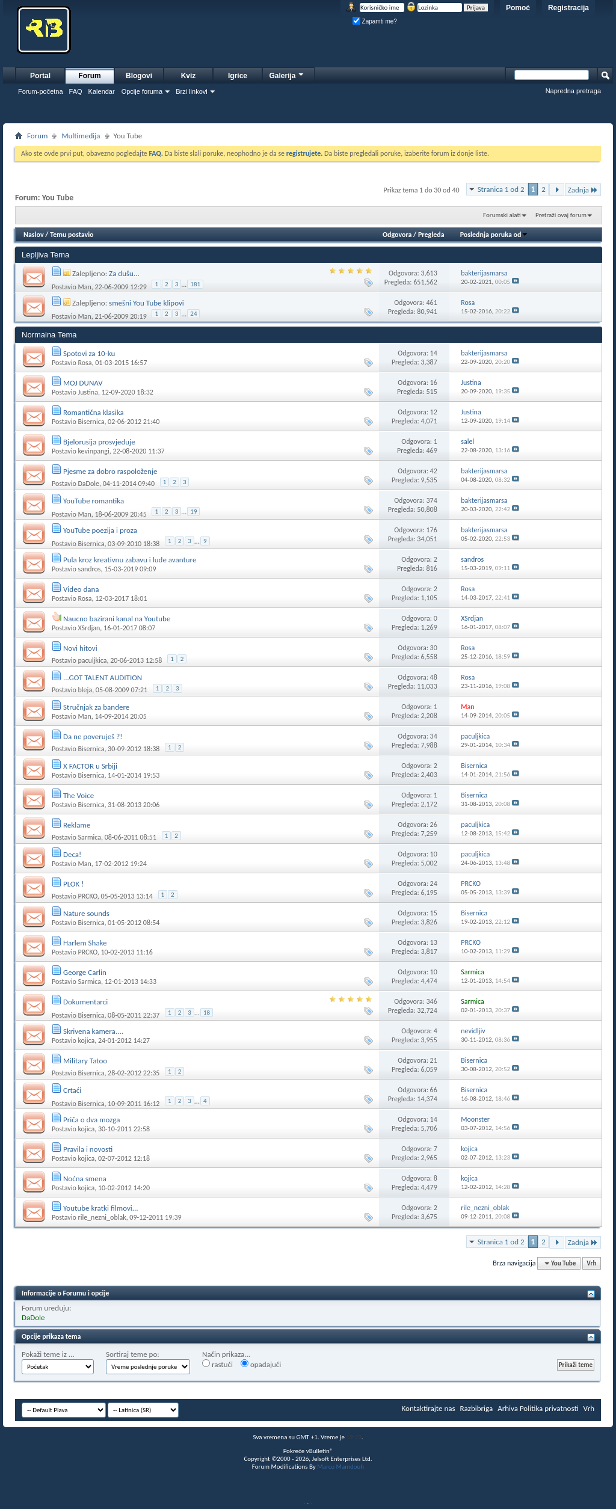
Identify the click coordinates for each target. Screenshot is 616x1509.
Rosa (84, 362)
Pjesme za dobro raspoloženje (110, 471)
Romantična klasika (93, 412)
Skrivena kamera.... (93, 1031)
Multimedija (80, 135)
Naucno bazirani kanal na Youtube (116, 618)
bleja (85, 690)
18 (206, 1012)
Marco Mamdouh (340, 1467)
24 (193, 314)
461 (432, 302)
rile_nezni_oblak (102, 1217)
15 (433, 913)
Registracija (568, 8)
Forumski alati (502, 215)
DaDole (88, 483)
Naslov (33, 234)
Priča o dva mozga (91, 1119)
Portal (40, 76)
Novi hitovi (80, 648)
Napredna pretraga (573, 90)
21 (433, 1060)
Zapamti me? (375, 21)
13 (433, 942)
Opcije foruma (142, 91)
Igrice (237, 76)
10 (433, 854)
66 (433, 1090)
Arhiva (507, 1408)
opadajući (261, 1364)
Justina (87, 392)
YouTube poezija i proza (100, 530)
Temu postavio (71, 234)
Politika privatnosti (549, 1408)
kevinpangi (93, 451)
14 (433, 353)
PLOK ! (73, 883)
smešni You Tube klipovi (146, 302)
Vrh (591, 1263)
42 (433, 471)
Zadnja (583, 189)
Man (84, 287)
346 (432, 1001)
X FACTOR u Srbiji (90, 765)
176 (432, 530)
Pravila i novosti (87, 1149)
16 (433, 382)
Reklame (76, 824)
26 (433, 824)
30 (433, 648)
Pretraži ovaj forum (561, 215)
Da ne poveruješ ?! (92, 736)
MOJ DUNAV (83, 382)
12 (433, 412)
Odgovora (397, 234)
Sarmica (89, 837)
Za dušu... (124, 273)
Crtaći (72, 1090)
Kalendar (101, 91)
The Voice (78, 795)
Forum (89, 76)
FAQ (75, 91)
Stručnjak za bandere (96, 706)
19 (193, 511)
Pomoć (518, 8)
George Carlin (84, 972)
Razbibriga (476, 1408)
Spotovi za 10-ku (89, 353)
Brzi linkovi (192, 91)
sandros (89, 569)
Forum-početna (40, 91)
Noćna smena (84, 1178)
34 (433, 736)
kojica (86, 1040)
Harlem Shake (85, 942)
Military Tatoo (85, 1060)
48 (433, 677)
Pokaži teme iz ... (48, 1354)
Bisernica (91, 421)
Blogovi (139, 76)
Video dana (81, 589)
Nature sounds (86, 913)
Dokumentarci (85, 1001)
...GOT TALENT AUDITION (102, 677)
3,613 (428, 273)
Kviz (188, 76)
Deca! (72, 854)
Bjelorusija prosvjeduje (99, 441)
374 (432, 500)
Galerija (287, 74)
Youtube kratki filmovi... (100, 1207)
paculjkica (92, 660)
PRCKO (87, 896)
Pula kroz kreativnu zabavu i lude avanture (130, 559)
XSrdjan (89, 628)
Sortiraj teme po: (132, 1354)
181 (195, 284)
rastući (217, 1364)
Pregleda (431, 234)
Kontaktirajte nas (428, 1408)
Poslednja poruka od (494, 234)
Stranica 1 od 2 (501, 189)
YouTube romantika (93, 500)
